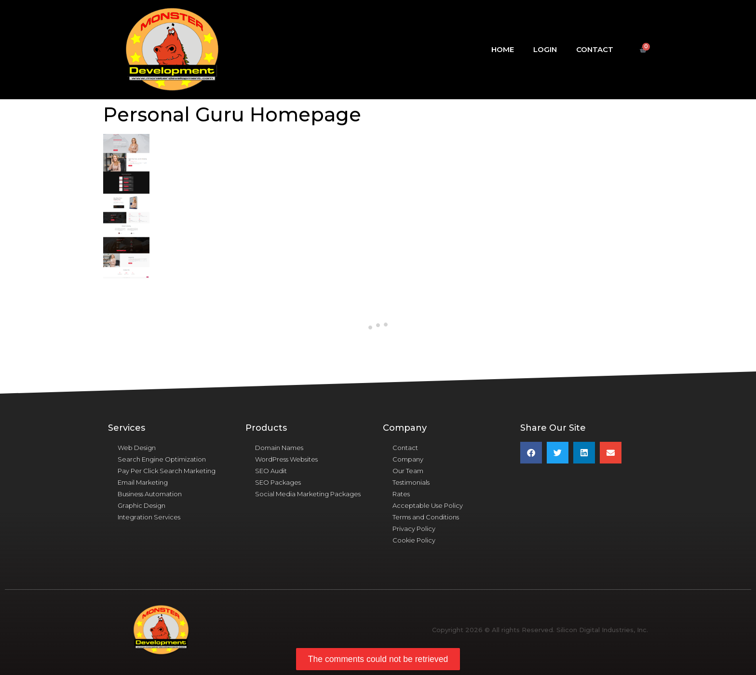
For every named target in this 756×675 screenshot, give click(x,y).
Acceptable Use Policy (427, 505)
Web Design (137, 447)
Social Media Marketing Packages (308, 494)
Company (407, 459)
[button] (531, 452)
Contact (594, 49)
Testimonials (411, 482)
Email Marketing (143, 482)
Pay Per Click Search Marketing (167, 471)
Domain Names (279, 447)
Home (502, 49)
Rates (401, 494)
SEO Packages (278, 482)
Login (545, 49)
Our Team (407, 471)
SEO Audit (271, 471)
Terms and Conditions (425, 517)
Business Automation (150, 494)
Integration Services (149, 517)
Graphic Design (141, 505)
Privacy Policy (413, 528)
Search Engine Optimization (162, 459)
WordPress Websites (286, 459)
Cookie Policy (413, 540)
